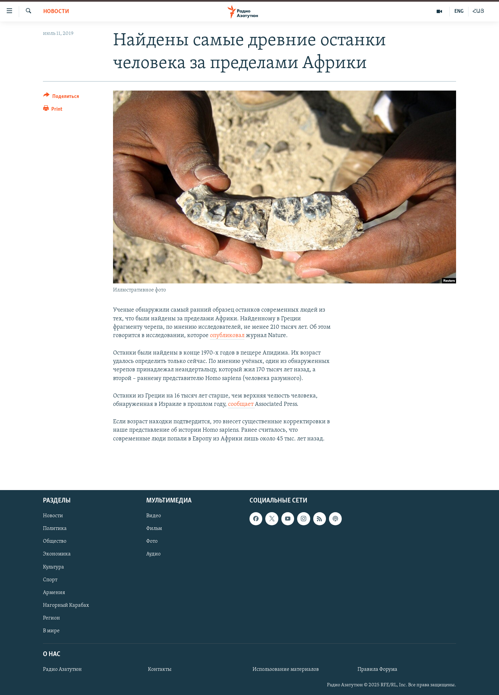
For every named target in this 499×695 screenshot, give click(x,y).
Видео (153, 516)
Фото (152, 541)
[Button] (61, 97)
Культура (53, 567)
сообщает (241, 404)
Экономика (57, 554)
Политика (55, 528)
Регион (51, 618)
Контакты (159, 669)
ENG (458, 11)
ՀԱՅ (478, 11)
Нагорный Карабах (66, 605)
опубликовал (227, 335)
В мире (51, 631)
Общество (54, 541)
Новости (56, 11)
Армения (54, 592)
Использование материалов (286, 669)
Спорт (50, 580)
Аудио (153, 554)
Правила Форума (377, 669)
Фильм (154, 528)
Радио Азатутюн (62, 669)
